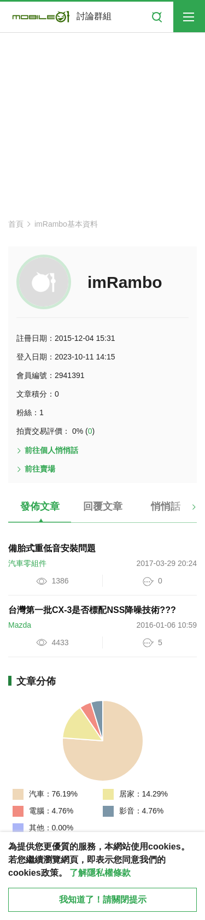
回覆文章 (102, 506)
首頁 (16, 224)
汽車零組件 (27, 563)
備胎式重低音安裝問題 (52, 548)
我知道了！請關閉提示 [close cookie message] (103, 899)
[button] (184, 510)
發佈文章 (40, 506)
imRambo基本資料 (66, 224)
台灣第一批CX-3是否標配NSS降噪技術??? (92, 610)
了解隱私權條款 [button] (100, 872)
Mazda (19, 625)
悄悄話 (165, 506)
